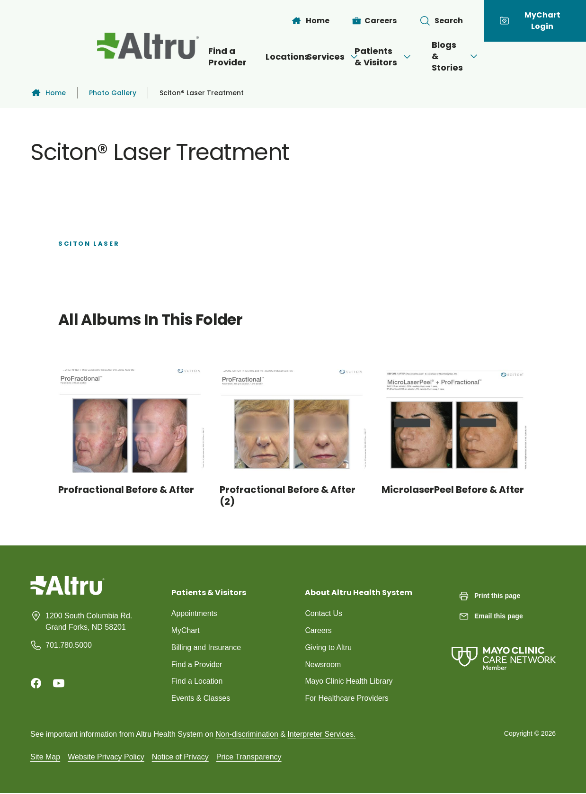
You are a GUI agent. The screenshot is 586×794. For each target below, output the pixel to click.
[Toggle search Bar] (441, 20)
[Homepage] (67, 593)
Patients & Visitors (402, 56)
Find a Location (197, 682)
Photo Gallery (112, 93)
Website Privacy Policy (106, 757)
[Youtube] (58, 683)
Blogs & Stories (507, 56)
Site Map (45, 757)
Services (311, 56)
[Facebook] (36, 683)
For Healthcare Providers (347, 699)
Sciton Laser (88, 244)
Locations (246, 56)
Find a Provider (161, 56)
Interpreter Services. (321, 735)
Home (48, 92)
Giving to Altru (328, 647)
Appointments (194, 613)
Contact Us (323, 613)
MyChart (185, 630)
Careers (318, 630)
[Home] (310, 20)
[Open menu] (332, 56)
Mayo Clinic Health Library (349, 682)
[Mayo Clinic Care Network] (504, 649)
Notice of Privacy (180, 757)
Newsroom (323, 664)
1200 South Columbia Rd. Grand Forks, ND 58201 (88, 621)
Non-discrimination (246, 735)
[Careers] (375, 20)
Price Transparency (249, 757)
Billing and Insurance (206, 647)
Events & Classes (201, 699)
